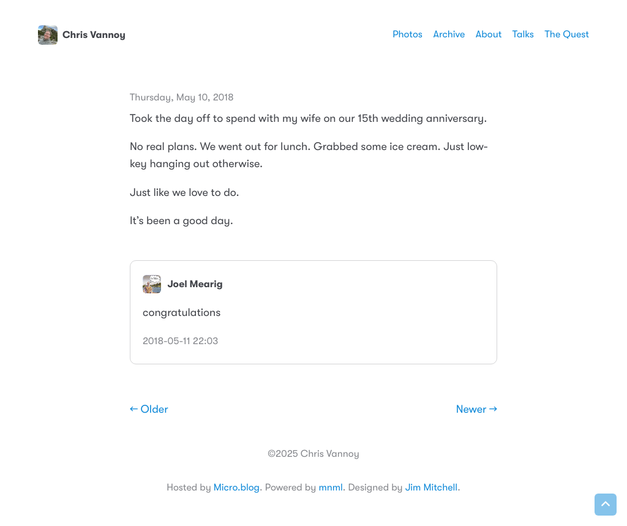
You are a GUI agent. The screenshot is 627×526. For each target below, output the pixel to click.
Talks (523, 34)
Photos (407, 34)
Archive (449, 34)
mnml (330, 487)
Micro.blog (237, 487)
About (488, 34)
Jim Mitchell (431, 487)
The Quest (567, 34)
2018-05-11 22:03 (180, 341)
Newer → (476, 410)
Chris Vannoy (82, 35)
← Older (149, 410)
